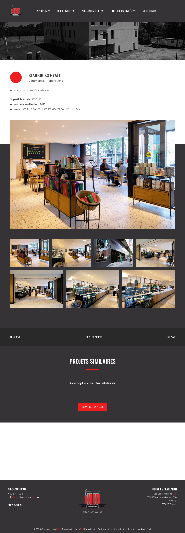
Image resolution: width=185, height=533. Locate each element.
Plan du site (90, 529)
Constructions (51, 529)
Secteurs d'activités (123, 10)
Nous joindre (150, 11)
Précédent (15, 337)
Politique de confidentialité (111, 529)
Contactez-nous (17, 489)
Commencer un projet (92, 407)
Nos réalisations (93, 10)
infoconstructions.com (24, 497)
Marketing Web (135, 529)
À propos (43, 10)
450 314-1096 (15, 493)
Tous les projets (94, 337)
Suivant (171, 337)
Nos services (66, 10)
